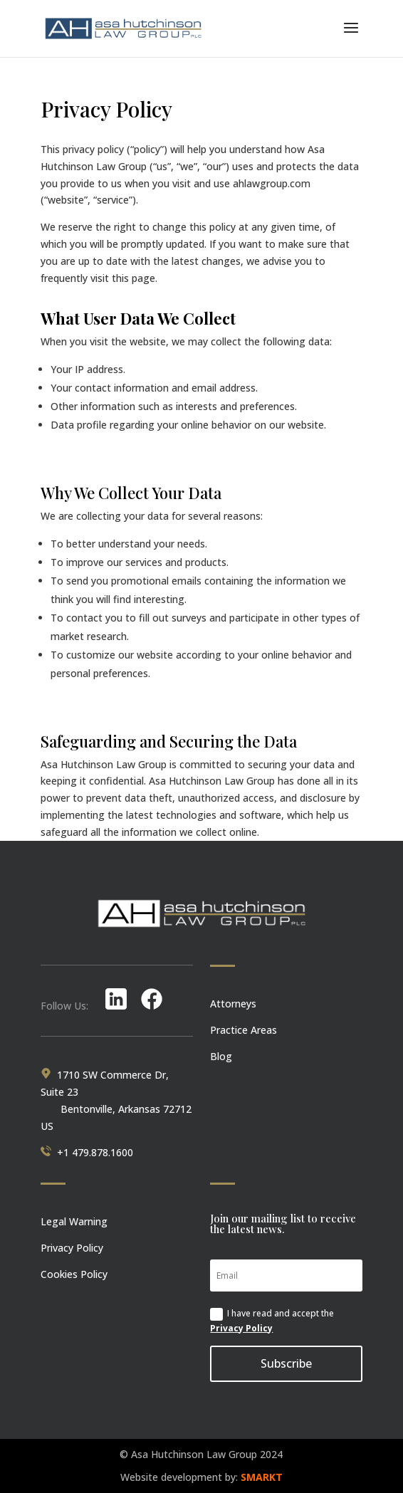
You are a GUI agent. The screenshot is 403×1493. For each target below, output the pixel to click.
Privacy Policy (241, 1328)
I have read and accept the (272, 1320)
